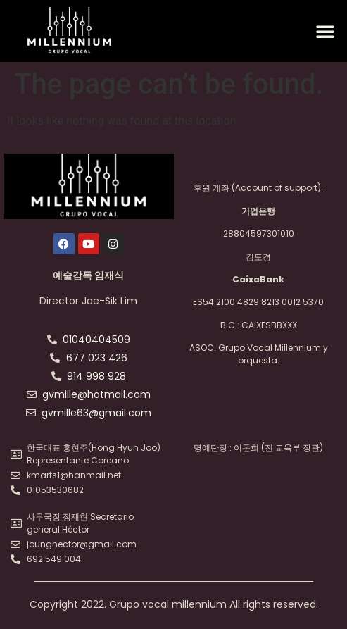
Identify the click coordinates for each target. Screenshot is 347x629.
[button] (325, 31)
